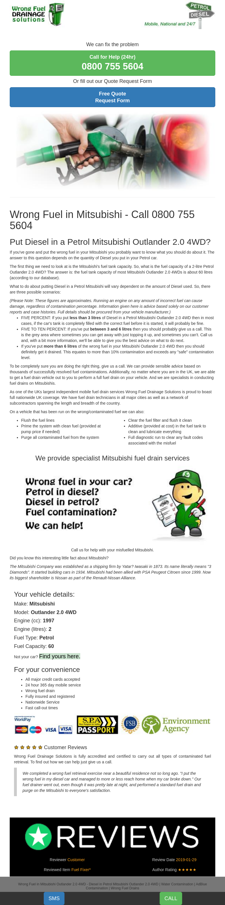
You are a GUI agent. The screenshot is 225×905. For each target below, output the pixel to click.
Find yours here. (60, 656)
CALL (170, 898)
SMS (54, 898)
